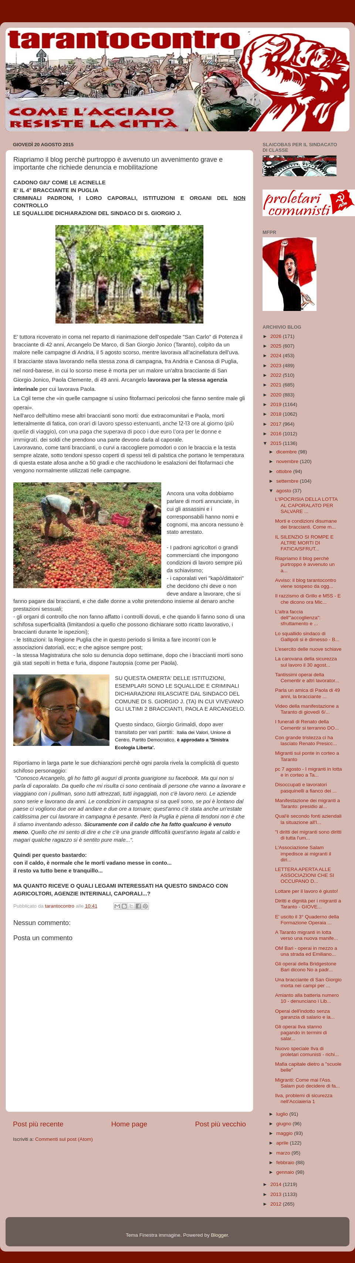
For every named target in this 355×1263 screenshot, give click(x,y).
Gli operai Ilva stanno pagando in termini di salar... (301, 1032)
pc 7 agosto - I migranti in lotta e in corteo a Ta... (308, 772)
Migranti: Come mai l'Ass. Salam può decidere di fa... (307, 1083)
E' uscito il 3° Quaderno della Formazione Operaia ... (307, 919)
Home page (129, 1124)
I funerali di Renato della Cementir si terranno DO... (307, 724)
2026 (276, 336)
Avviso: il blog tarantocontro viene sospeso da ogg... (306, 583)
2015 (276, 443)
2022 (276, 375)
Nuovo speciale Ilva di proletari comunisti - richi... (307, 1051)
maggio (285, 1133)
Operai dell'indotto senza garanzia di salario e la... (305, 1014)
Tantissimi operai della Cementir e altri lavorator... (307, 677)
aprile (283, 1143)
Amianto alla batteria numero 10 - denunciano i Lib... (307, 998)
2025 (276, 346)
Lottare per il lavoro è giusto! (306, 891)
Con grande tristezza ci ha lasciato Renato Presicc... (306, 740)
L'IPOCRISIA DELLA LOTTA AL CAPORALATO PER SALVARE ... (306, 505)
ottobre (284, 471)
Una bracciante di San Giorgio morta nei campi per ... (308, 982)
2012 (276, 1204)
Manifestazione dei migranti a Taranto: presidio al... (307, 803)
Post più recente (38, 1124)
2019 (276, 404)
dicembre (287, 452)
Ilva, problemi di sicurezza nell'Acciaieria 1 (303, 1098)
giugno (284, 1123)
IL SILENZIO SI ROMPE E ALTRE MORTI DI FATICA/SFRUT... (304, 543)
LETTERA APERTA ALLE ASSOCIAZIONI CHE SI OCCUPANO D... (304, 875)
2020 (276, 395)
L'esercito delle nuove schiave (308, 649)
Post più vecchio (220, 1124)
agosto (284, 490)
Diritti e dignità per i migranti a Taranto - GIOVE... (308, 903)
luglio (282, 1114)
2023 (276, 365)
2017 (276, 424)
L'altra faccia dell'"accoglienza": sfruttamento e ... (298, 617)
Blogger (219, 1235)
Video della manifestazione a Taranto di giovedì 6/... (307, 709)
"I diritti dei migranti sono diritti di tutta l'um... (308, 835)
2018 (276, 414)
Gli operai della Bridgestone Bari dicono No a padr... (306, 966)
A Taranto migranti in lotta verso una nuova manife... (306, 935)
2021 (276, 385)
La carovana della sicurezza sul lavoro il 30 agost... (306, 661)
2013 (276, 1194)
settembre (288, 481)
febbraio (286, 1162)
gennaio (285, 1172)
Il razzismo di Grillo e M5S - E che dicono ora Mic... (308, 598)
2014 (276, 1184)
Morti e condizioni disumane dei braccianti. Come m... (306, 524)
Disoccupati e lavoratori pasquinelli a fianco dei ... (306, 787)
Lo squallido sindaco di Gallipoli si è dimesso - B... (307, 636)
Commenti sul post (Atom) (64, 1139)
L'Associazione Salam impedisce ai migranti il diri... (303, 853)
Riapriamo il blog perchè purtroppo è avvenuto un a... (305, 564)
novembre (288, 461)
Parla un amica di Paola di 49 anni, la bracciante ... (307, 693)
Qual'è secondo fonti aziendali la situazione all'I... (308, 819)
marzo (283, 1153)
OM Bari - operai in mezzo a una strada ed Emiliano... (306, 951)
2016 (276, 433)
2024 (276, 355)
